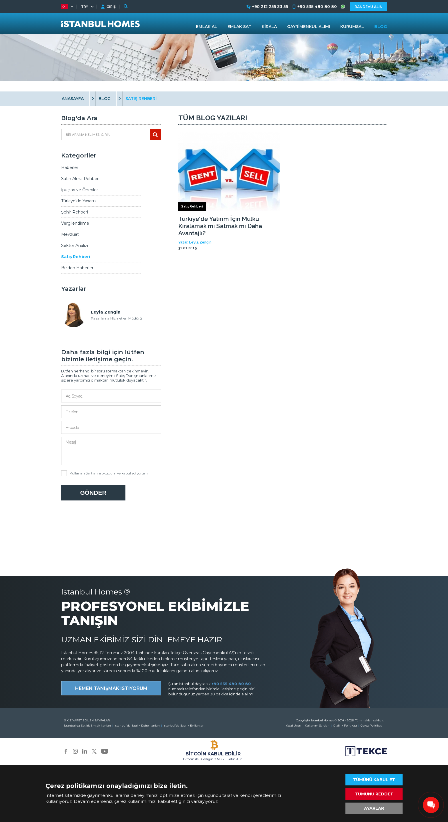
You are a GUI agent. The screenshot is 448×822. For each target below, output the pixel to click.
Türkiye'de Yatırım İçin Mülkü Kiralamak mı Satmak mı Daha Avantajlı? (220, 226)
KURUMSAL (352, 26)
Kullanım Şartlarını (85, 473)
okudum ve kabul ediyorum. (104, 473)
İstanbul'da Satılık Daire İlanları (137, 725)
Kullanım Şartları (317, 725)
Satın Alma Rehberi (80, 178)
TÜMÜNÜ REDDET (374, 794)
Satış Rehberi (75, 256)
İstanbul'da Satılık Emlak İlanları (87, 725)
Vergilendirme (75, 223)
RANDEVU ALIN (369, 7)
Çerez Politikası (372, 725)
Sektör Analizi (74, 245)
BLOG (105, 98)
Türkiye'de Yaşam (78, 200)
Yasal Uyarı (293, 725)
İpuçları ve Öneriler (79, 189)
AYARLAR (374, 808)
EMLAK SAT (239, 26)
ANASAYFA (73, 98)
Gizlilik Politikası (345, 725)
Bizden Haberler (77, 267)
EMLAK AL (206, 26)
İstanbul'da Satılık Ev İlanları (183, 725)
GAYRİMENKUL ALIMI (308, 26)
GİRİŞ (111, 7)
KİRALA (269, 26)
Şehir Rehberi (74, 212)
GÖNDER (93, 492)
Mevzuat (70, 234)
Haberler (69, 167)
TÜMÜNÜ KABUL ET (374, 779)
